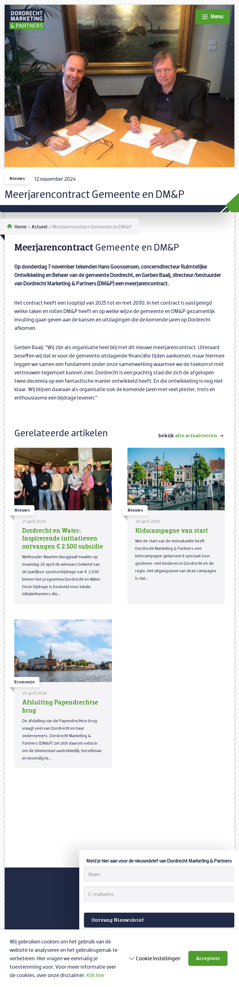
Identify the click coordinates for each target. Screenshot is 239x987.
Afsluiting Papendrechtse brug (60, 706)
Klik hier (95, 975)
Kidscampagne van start (171, 530)
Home (21, 226)
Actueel (40, 226)
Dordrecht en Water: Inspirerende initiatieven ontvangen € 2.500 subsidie (62, 538)
